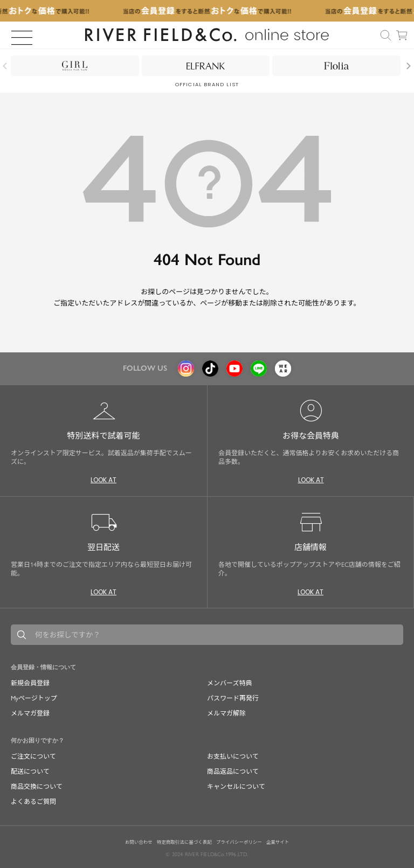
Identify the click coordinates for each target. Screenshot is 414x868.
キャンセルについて (236, 786)
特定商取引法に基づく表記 (184, 842)
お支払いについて (233, 756)
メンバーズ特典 (229, 683)
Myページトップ (34, 698)
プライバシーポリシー (239, 842)
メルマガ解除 (226, 713)
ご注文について (33, 756)
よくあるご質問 (33, 801)
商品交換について (37, 786)
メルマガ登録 (30, 713)
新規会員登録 (30, 683)
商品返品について (233, 771)
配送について (30, 771)
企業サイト (277, 842)
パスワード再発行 (233, 698)
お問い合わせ (139, 842)
